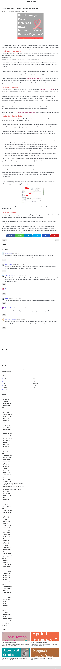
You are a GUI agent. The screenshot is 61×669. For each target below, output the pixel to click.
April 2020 (6, 539)
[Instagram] (55, 663)
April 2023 (6, 467)
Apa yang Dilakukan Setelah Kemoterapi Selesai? (14, 483)
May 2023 (6, 466)
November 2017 (7, 566)
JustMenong (30, 2)
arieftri (7, 298)
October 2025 (7, 411)
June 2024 (6, 442)
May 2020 (6, 537)
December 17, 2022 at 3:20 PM (15, 298)
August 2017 (6, 571)
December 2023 (7, 453)
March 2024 (6, 446)
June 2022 (6, 496)
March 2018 (6, 557)
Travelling (6, 389)
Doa (4, 380)
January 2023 (7, 473)
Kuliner (5, 385)
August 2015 (6, 595)
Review (5, 387)
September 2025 (7, 413)
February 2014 (7, 600)
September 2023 (7, 458)
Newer (4, 240)
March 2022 (6, 501)
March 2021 (6, 519)
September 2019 (7, 550)
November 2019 (7, 548)
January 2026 (7, 404)
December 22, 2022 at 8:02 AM (22, 318)
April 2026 (6, 399)
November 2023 (7, 455)
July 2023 (6, 462)
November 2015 (7, 591)
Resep (34, 385)
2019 (4, 546)
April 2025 (6, 422)
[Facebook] (10, 235)
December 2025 (7, 408)
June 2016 (6, 584)
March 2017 (6, 575)
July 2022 (6, 494)
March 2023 (6, 469)
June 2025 (6, 419)
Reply (4, 259)
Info (4, 382)
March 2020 (6, 541)
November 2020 (7, 526)
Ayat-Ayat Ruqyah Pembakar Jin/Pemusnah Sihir (42, 651)
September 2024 (7, 437)
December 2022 (7, 476)
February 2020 (7, 542)
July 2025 (6, 417)
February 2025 (7, 426)
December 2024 (7, 431)
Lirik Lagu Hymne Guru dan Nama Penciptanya (13, 480)
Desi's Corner (8, 264)
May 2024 (6, 444)
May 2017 (6, 573)
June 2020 (6, 535)
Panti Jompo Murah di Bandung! (9, 635)
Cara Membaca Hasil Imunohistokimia (12, 481)
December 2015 (7, 589)
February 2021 (7, 521)
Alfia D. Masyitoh (9, 275)
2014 (4, 597)
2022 (4, 475)
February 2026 (7, 402)
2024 (4, 430)
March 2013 (6, 606)
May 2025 (6, 420)
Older (56, 240)
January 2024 (7, 449)
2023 (4, 451)
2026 (4, 397)
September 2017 (7, 569)
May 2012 (6, 616)
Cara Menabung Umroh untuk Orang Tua (12, 486)
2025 (4, 406)
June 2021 (6, 514)
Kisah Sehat (35, 382)
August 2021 (6, 510)
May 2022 (6, 497)
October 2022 (7, 488)
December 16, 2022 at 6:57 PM (18, 264)
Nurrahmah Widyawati (10, 318)
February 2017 (7, 577)
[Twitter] (19, 235)
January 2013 (7, 607)
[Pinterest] (54, 235)
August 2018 (6, 555)
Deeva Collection (9, 307)
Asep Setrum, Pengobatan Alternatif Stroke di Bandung (14, 651)
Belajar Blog (6, 378)
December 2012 (7, 611)
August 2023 (6, 460)
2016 (4, 578)
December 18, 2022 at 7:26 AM (20, 307)
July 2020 (6, 533)
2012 (4, 609)
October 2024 (7, 435)
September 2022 (7, 490)
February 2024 (7, 448)
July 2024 (6, 440)
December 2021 (7, 506)
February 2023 (7, 471)
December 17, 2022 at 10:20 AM (15, 288)
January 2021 (7, 523)
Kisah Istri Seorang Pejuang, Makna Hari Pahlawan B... (15, 484)
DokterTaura (8, 253)
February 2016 (7, 586)
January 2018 (7, 560)
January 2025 (7, 428)
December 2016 (7, 580)
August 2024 (6, 439)
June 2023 (6, 464)
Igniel (58, 667)
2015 (4, 588)
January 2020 (7, 544)
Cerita (34, 378)
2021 (4, 505)
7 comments (24, 11)
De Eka (7, 288)
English (34, 380)
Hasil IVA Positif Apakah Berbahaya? (39, 635)
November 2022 (7, 478)
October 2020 (7, 528)
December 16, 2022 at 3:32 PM (17, 253)
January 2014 (7, 602)
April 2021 (6, 517)
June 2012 (6, 615)
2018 (4, 553)
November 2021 (7, 508)
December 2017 (7, 564)
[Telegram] (28, 235)
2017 (4, 562)
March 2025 (6, 424)
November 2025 (7, 410)
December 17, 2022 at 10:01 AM (20, 275)
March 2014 (6, 598)
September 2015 (7, 593)
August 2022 (7, 492)
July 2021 (6, 512)
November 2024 (7, 433)
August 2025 (7, 415)
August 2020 (6, 532)
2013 (4, 604)
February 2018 (7, 559)
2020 (4, 524)
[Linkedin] (46, 235)
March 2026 (6, 401)
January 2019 (7, 551)
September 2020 (7, 530)
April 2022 (6, 499)
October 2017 (7, 568)
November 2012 (7, 613)
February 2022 (7, 503)
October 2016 (7, 582)
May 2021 (6, 515)
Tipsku (34, 387)
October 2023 (7, 457)
